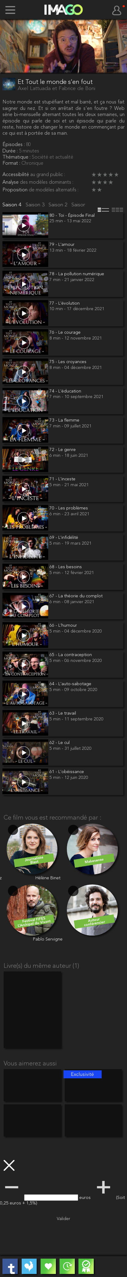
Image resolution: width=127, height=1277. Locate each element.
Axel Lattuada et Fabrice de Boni (56, 88)
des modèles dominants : (46, 182)
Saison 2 (59, 205)
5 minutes (29, 151)
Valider (63, 1219)
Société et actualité (52, 157)
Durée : (10, 151)
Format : (11, 163)
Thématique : (17, 157)
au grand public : (47, 174)
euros (85, 1198)
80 (28, 144)
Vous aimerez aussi (30, 1064)
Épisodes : (14, 144)
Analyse (11, 182)
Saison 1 (81, 205)
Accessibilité (16, 174)
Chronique (32, 163)
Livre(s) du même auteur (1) (41, 966)
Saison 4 (12, 205)
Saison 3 (36, 205)
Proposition (15, 190)
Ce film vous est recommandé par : (52, 818)
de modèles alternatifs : (53, 190)
